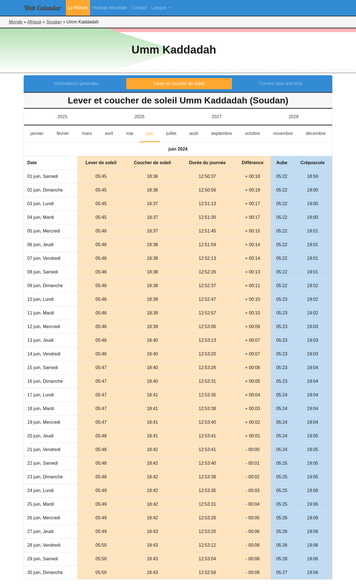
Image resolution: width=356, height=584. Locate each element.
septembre (225, 133)
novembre (286, 133)
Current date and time (280, 83)
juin (153, 133)
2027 (217, 116)
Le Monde (78, 7)
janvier (40, 133)
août (197, 133)
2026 (140, 116)
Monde (16, 22)
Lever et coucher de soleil (179, 83)
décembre (319, 133)
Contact (139, 7)
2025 (63, 116)
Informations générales (76, 83)
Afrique (34, 22)
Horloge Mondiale (109, 7)
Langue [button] (159, 7)
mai (133, 133)
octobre (255, 133)
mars (90, 133)
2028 (294, 116)
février (65, 133)
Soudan (53, 22)
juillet (174, 133)
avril (112, 133)
